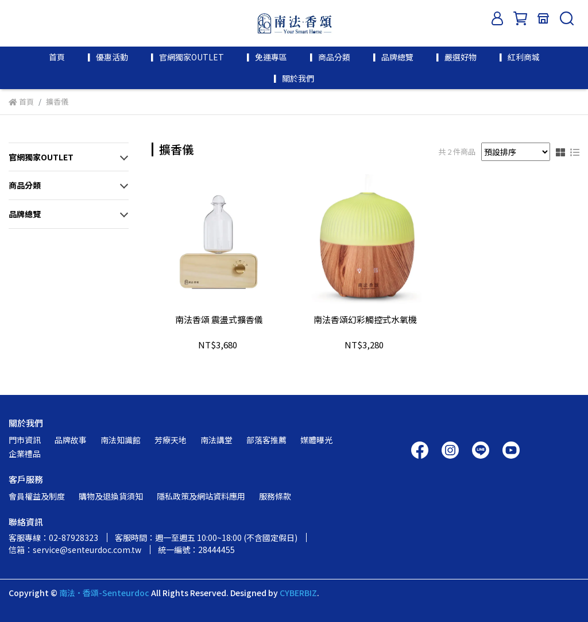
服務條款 (275, 496)
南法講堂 (216, 440)
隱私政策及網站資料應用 (201, 496)
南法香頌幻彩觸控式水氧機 (365, 319)
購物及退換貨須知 (111, 496)
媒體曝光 (316, 440)
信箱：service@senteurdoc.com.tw (75, 549)
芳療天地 (170, 440)
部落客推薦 (266, 440)
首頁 (57, 57)
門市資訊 (25, 440)
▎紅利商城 (520, 57)
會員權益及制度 (37, 496)
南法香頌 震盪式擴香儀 (219, 319)
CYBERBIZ (298, 592)
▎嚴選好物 (456, 57)
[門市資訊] (543, 18)
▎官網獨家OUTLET (187, 57)
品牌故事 (71, 440)
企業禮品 (25, 453)
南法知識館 (120, 440)
